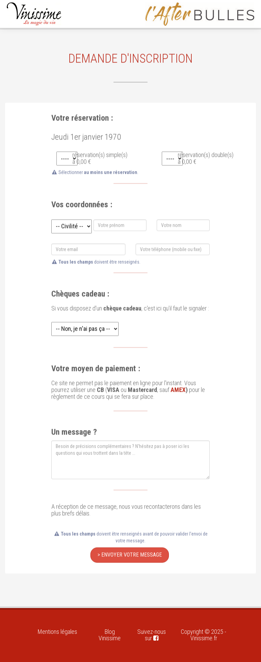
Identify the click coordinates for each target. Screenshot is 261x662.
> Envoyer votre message (130, 553)
